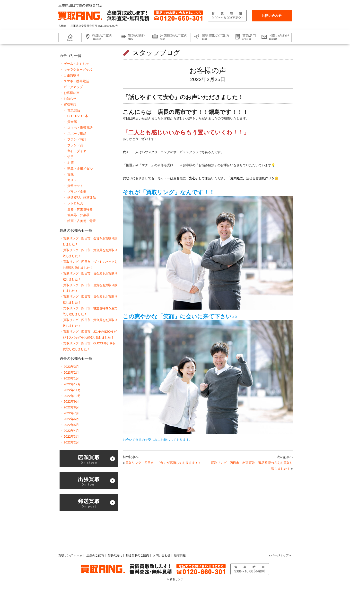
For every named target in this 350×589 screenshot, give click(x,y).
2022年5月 (71, 425)
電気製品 (73, 110)
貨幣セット (75, 186)
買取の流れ (114, 555)
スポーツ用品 (76, 133)
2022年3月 (71, 436)
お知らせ (70, 99)
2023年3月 (71, 366)
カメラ (72, 180)
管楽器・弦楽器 (78, 215)
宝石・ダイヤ (76, 151)
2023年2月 (71, 372)
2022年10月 (72, 396)
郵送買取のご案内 (137, 555)
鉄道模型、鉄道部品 (81, 197)
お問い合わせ (161, 555)
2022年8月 (71, 407)
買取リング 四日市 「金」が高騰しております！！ (163, 463)
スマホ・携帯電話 (76, 81)
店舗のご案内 (95, 555)
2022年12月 (72, 384)
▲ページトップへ (280, 555)
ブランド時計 (76, 139)
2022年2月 (71, 442)
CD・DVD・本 (77, 116)
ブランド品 (75, 145)
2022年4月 (71, 431)
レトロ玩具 (75, 203)
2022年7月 (71, 413)
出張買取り (71, 75)
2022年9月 (71, 401)
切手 (70, 157)
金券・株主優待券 (80, 209)
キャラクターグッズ (78, 69)
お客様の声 (207, 70)
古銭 (70, 174)
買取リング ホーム (70, 555)
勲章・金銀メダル (80, 168)
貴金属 (72, 122)
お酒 (70, 163)
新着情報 (180, 555)
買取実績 (70, 104)
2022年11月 (72, 390)
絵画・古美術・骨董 (81, 221)
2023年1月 (71, 378)
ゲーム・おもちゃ (76, 63)
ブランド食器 (76, 191)
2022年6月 (71, 419)
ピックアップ (73, 87)
